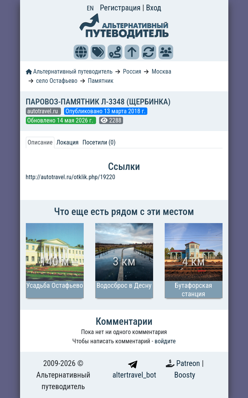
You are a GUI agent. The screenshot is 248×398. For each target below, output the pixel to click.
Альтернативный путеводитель (69, 71)
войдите (165, 341)
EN (90, 8)
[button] (81, 52)
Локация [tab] (67, 142)
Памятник (100, 80)
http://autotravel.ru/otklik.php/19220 (70, 177)
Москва (161, 71)
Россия (132, 71)
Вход (153, 7)
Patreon (189, 363)
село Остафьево (56, 80)
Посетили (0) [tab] (99, 142)
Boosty (184, 375)
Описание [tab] (40, 142)
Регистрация (121, 7)
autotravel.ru (43, 111)
